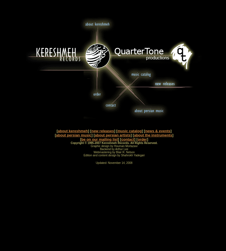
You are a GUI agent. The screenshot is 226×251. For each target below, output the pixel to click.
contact (127, 139)
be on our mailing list (99, 139)
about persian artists (113, 135)
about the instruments (153, 135)
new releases (102, 131)
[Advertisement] (114, 208)
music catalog (129, 131)
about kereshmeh (73, 131)
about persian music (73, 135)
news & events (157, 131)
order (142, 139)
